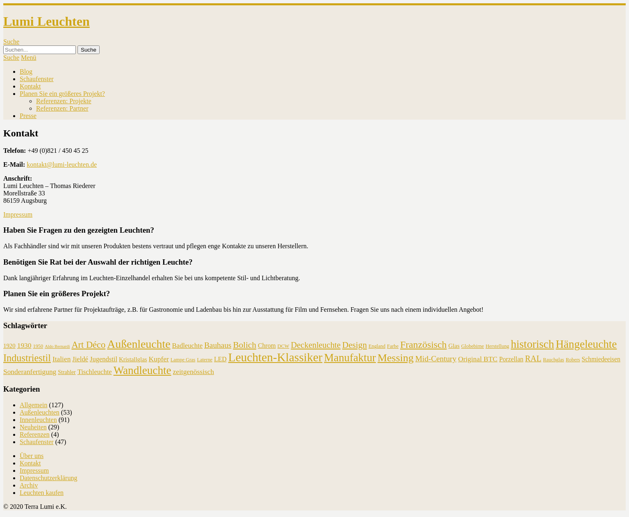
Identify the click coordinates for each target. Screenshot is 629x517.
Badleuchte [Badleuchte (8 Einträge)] (187, 345)
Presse (28, 115)
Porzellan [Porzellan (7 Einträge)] (511, 359)
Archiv (29, 485)
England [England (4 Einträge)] (377, 346)
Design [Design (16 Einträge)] (354, 345)
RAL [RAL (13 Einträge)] (533, 358)
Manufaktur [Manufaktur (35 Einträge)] (350, 357)
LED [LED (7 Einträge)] (220, 359)
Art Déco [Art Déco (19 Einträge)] (88, 345)
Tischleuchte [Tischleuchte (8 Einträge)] (94, 372)
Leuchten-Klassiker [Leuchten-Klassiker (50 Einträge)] (275, 357)
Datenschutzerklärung (48, 477)
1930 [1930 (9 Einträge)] (24, 345)
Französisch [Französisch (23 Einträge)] (423, 344)
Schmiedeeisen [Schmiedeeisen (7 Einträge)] (601, 359)
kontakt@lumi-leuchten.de (62, 164)
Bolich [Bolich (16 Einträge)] (244, 345)
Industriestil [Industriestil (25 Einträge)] (27, 357)
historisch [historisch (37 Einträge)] (532, 344)
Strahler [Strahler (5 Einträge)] (66, 372)
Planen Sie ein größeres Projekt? (62, 93)
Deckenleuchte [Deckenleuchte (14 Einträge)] (315, 344)
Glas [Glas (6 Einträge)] (453, 345)
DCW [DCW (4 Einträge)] (283, 346)
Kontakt (30, 86)
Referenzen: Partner (62, 108)
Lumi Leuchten (46, 21)
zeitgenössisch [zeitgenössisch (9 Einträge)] (193, 372)
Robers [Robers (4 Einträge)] (573, 360)
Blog (26, 71)
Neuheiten (33, 427)
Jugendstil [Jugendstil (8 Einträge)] (103, 359)
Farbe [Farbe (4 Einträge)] (393, 346)
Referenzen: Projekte (63, 101)
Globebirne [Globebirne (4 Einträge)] (472, 346)
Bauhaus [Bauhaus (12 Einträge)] (217, 345)
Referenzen (35, 434)
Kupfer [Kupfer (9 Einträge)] (159, 359)
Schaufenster (37, 78)
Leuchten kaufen (42, 492)
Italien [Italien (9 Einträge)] (61, 359)
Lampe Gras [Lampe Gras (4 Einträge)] (183, 360)
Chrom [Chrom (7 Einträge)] (267, 345)
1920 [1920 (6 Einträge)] (9, 345)
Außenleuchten (39, 412)
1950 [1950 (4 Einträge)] (38, 346)
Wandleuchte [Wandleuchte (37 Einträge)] (142, 370)
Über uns (31, 455)
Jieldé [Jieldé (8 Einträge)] (80, 359)
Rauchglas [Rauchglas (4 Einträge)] (553, 360)
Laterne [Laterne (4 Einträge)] (204, 360)
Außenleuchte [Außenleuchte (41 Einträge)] (138, 344)
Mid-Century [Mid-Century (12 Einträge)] (435, 358)
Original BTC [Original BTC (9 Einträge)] (477, 359)
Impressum (17, 214)
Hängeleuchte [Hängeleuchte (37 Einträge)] (586, 344)
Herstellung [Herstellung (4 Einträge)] (497, 346)
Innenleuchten (38, 419)
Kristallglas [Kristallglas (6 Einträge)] (133, 359)
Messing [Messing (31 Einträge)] (396, 358)
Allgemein (34, 404)
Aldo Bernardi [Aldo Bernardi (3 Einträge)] (57, 346)
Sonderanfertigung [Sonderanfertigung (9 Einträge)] (29, 372)
